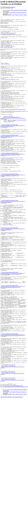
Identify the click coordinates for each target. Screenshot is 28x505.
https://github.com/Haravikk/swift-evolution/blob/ (14, 126)
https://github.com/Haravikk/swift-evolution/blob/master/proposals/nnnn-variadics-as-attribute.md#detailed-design (13, 205)
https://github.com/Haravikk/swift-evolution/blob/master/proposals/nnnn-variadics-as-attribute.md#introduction (13, 146)
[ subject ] (21, 14)
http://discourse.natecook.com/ (8, 37)
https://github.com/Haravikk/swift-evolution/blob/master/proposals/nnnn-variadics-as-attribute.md (13, 137)
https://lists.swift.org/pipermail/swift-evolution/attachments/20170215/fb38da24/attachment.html (14, 458)
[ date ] (13, 14)
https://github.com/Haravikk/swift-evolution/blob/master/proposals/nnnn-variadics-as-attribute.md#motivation (13, 158)
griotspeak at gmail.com (10, 7)
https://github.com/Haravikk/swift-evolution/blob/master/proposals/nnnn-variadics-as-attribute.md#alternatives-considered (13, 396)
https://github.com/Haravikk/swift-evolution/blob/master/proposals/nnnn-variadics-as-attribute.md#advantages (13, 237)
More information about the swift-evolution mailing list (12, 468)
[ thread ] (17, 14)
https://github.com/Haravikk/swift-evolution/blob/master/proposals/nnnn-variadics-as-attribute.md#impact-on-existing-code (13, 323)
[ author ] (25, 14)
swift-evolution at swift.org (7, 29)
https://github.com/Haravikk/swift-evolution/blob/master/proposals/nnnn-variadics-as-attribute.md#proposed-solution (13, 180)
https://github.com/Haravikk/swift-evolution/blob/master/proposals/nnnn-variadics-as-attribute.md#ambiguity (13, 270)
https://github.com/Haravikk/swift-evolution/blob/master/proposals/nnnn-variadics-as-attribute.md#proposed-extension (13, 339)
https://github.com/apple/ (7, 53)
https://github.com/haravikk (19, 139)
